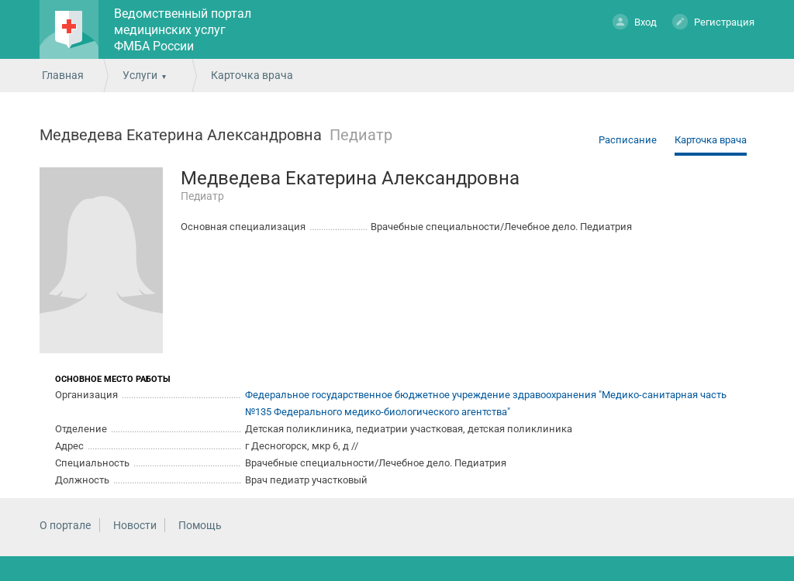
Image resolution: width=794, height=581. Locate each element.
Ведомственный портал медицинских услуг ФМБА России (182, 29)
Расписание (628, 140)
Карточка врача (711, 140)
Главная (63, 75)
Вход (635, 21)
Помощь (200, 525)
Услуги (140, 75)
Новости (135, 525)
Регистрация (713, 21)
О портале (65, 525)
